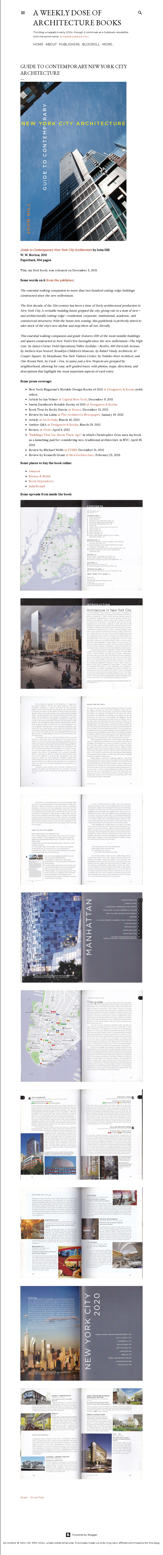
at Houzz (74, 409)
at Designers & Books (119, 389)
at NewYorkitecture (80, 455)
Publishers (69, 44)
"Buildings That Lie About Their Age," (55, 435)
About (51, 44)
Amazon (34, 471)
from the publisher (59, 280)
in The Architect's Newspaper (79, 415)
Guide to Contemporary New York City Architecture (56, 250)
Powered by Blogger (81, 1534)
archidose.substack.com (74, 36)
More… (108, 44)
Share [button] (23, 1497)
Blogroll (91, 44)
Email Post (37, 1497)
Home (38, 44)
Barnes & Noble (40, 476)
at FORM (70, 450)
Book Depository (41, 481)
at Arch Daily (48, 420)
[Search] (140, 12)
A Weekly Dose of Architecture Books (77, 18)
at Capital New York (73, 399)
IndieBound (37, 486)
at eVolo (45, 430)
